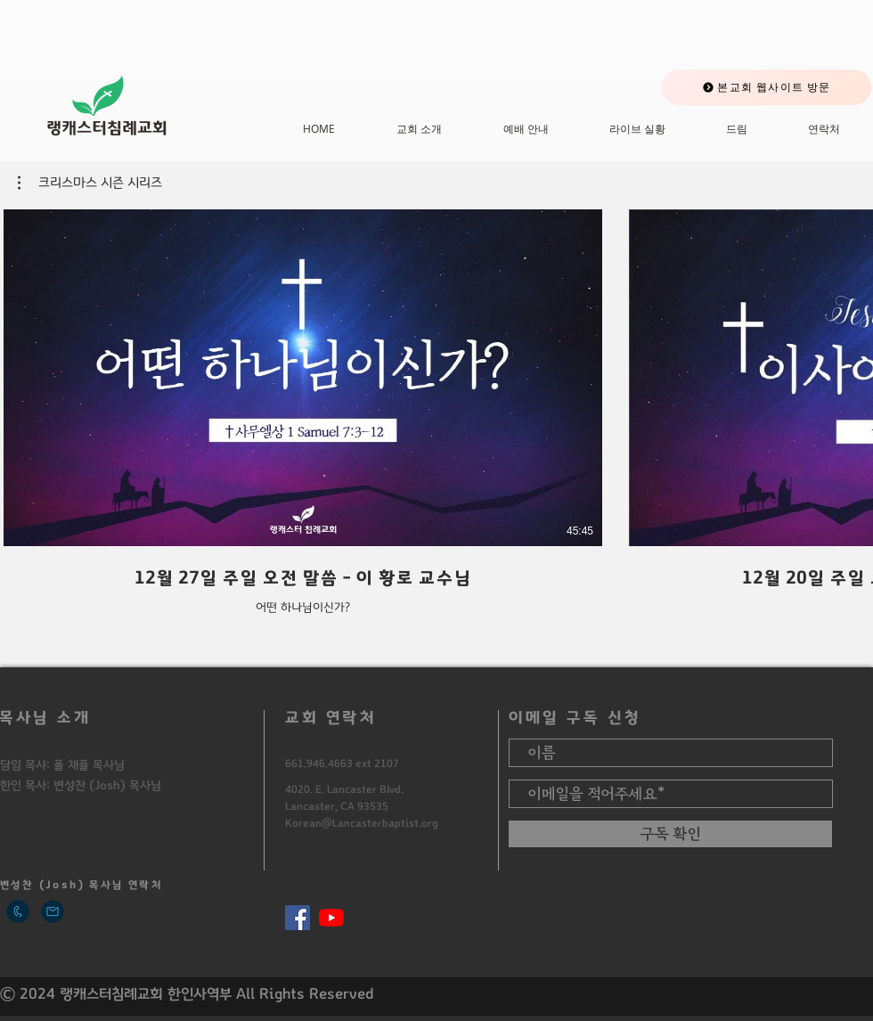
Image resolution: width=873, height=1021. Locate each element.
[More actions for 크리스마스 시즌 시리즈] (90, 183)
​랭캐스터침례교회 (106, 128)
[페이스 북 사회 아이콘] (297, 917)
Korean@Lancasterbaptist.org (361, 823)
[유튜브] (331, 917)
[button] (90, 183)
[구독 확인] (670, 834)
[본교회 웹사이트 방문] (766, 87)
